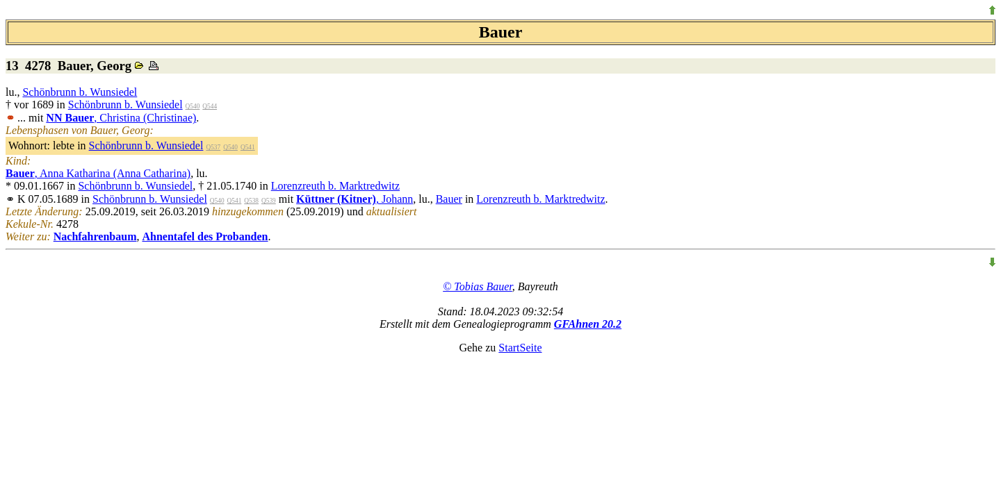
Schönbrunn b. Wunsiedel (79, 92)
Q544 (209, 106)
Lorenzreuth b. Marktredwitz (335, 186)
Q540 (193, 106)
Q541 (248, 147)
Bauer (449, 199)
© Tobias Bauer (477, 286)
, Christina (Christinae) (121, 118)
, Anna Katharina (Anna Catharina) (98, 173)
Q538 (251, 200)
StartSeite (520, 347)
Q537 (213, 147)
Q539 (268, 200)
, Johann (354, 199)
